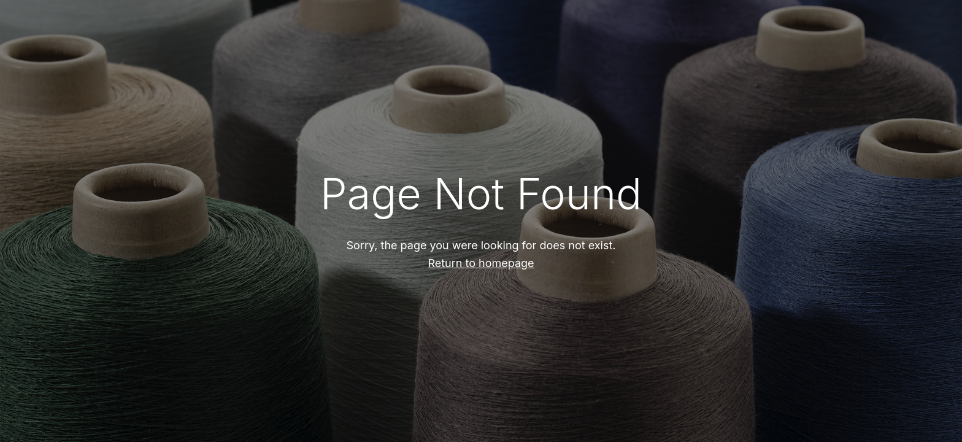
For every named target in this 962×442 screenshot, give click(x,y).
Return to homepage (481, 263)
